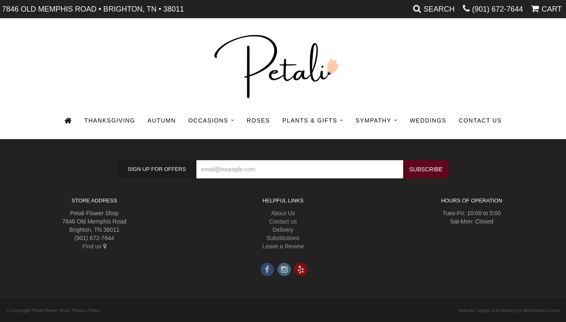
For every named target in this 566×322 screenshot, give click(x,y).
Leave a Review (283, 246)
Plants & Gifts (310, 120)
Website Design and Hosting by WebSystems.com (509, 310)
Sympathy (373, 120)
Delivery (283, 229)
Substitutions (283, 238)
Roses (258, 120)
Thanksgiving (110, 120)
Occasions (208, 120)
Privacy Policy (87, 310)
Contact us (283, 221)
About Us (283, 213)
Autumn (162, 120)
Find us (94, 246)
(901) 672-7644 (497, 9)
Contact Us (480, 120)
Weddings (428, 120)
